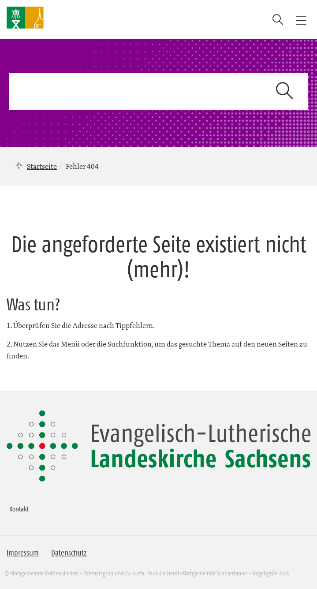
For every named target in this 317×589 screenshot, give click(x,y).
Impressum (23, 553)
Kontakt (19, 508)
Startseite (42, 166)
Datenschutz (69, 553)
